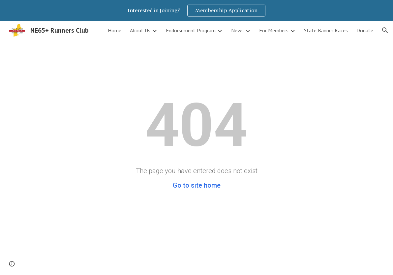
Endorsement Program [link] (191, 30)
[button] (385, 30)
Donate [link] (364, 30)
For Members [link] (273, 30)
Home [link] (114, 30)
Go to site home (197, 185)
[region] (196, 10)
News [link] (237, 30)
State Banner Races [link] (326, 30)
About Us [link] (140, 30)
